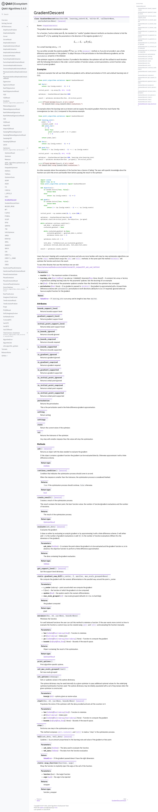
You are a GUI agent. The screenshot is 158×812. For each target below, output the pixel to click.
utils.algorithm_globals (10, 346)
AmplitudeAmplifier (9, 33)
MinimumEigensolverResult (11, 109)
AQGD (7, 184)
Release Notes (6, 352)
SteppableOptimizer (11, 168)
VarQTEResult (7, 330)
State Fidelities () (14, 289)
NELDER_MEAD (9, 206)
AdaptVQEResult (8, 129)
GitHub (4, 356)
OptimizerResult (10, 153)
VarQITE (6, 323)
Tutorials (4, 349)
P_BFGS (7, 213)
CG (6, 187)
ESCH (6, 261)
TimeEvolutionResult (9, 300)
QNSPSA (7, 226)
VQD (4, 94)
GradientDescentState (12, 203)
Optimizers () (13, 149)
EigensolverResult (9, 85)
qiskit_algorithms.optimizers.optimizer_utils (15, 163)
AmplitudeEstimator (9, 43)
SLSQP (7, 219)
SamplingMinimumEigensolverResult (14, 135)
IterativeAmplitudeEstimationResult (14, 69)
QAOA (5, 145)
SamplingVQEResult (9, 142)
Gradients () (13, 102)
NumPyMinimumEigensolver (11, 112)
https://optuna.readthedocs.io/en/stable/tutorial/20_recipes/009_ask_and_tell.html (68, 267)
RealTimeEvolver (8, 294)
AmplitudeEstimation (9, 49)
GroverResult (7, 39)
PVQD (5, 307)
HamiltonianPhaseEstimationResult (14, 271)
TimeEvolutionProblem (10, 304)
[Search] (14, 14)
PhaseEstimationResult (10, 281)
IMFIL (7, 242)
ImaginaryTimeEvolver (10, 297)
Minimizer (8, 159)
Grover (5, 36)
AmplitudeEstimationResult (11, 52)
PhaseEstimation (8, 278)
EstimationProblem (9, 56)
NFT (6, 210)
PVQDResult (7, 310)
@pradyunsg (50, 807)
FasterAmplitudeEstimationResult (13, 62)
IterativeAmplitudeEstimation (12, 65)
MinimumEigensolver (9, 106)
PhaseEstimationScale (10, 274)
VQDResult (6, 98)
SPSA (6, 223)
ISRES (7, 265)
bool (45, 493)
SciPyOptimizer (9, 232)
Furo (56, 807)
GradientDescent (10, 200)
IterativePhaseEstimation (11, 284)
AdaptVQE (6, 125)
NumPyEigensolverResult (11, 91)
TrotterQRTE (7, 320)
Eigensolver (7, 82)
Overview (5, 20)
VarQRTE (6, 326)
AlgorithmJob (7, 343)
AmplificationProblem (10, 30)
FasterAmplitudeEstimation (11, 59)
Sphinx (42, 807)
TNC (6, 229)
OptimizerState (10, 177)
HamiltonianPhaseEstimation (12, 268)
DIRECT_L (8, 255)
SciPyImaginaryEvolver (10, 313)
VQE (4, 119)
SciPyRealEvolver (8, 317)
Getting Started (7, 23)
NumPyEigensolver (9, 88)
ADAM (7, 180)
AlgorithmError (8, 339)
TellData (7, 174)
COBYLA (7, 190)
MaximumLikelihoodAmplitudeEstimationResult (15, 77)
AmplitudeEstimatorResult (11, 46)
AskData (7, 171)
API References (6, 27)
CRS (6, 252)
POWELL (7, 216)
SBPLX (7, 248)
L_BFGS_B (8, 193)
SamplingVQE (7, 138)
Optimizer (8, 156)
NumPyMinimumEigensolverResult (13, 116)
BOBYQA (7, 239)
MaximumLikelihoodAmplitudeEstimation (15, 72)
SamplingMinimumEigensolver (12, 132)
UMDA (7, 235)
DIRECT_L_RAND (10, 258)
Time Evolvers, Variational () (14, 334)
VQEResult (6, 122)
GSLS (6, 197)
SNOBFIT (8, 245)
